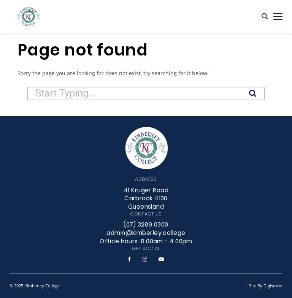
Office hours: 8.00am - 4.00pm (146, 242)
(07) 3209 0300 (146, 225)
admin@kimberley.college (145, 233)
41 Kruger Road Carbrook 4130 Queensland (146, 199)
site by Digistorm (265, 285)
